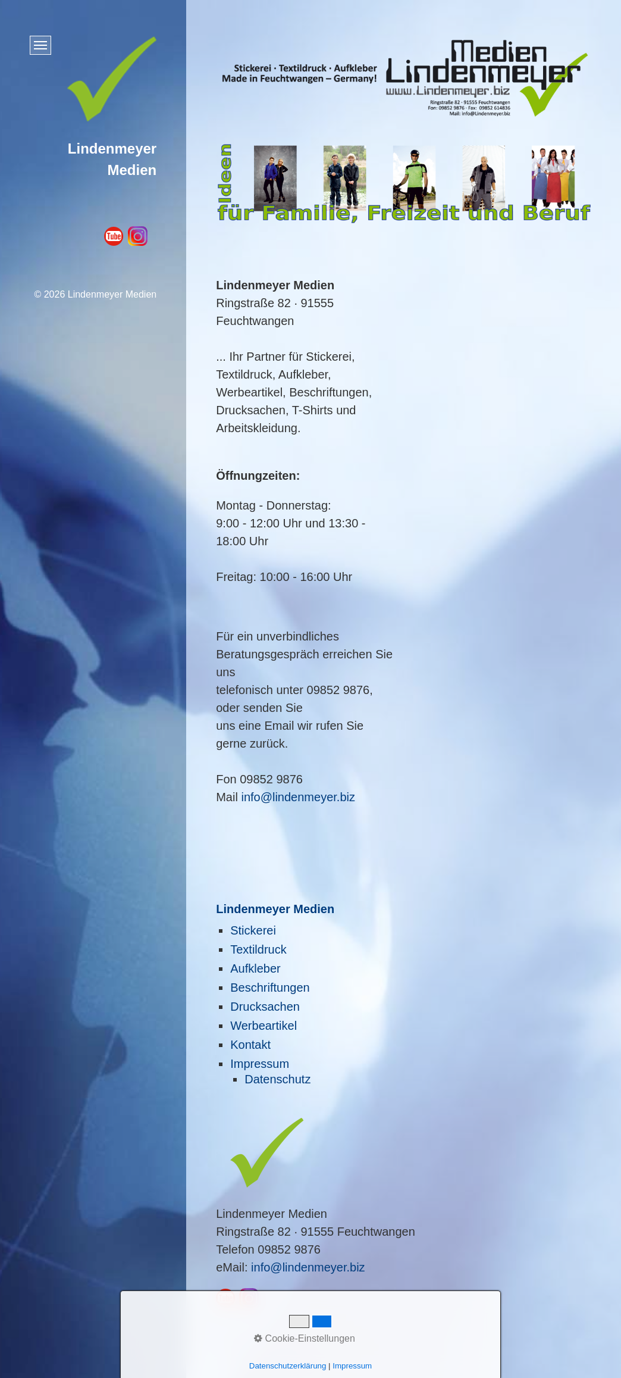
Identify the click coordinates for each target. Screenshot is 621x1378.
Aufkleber (255, 968)
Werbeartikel (263, 1025)
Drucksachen (265, 1006)
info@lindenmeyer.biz (298, 797)
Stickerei (253, 930)
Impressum (259, 1063)
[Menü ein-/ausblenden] (40, 45)
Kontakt (250, 1044)
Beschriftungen (269, 987)
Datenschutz (277, 1079)
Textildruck (258, 949)
